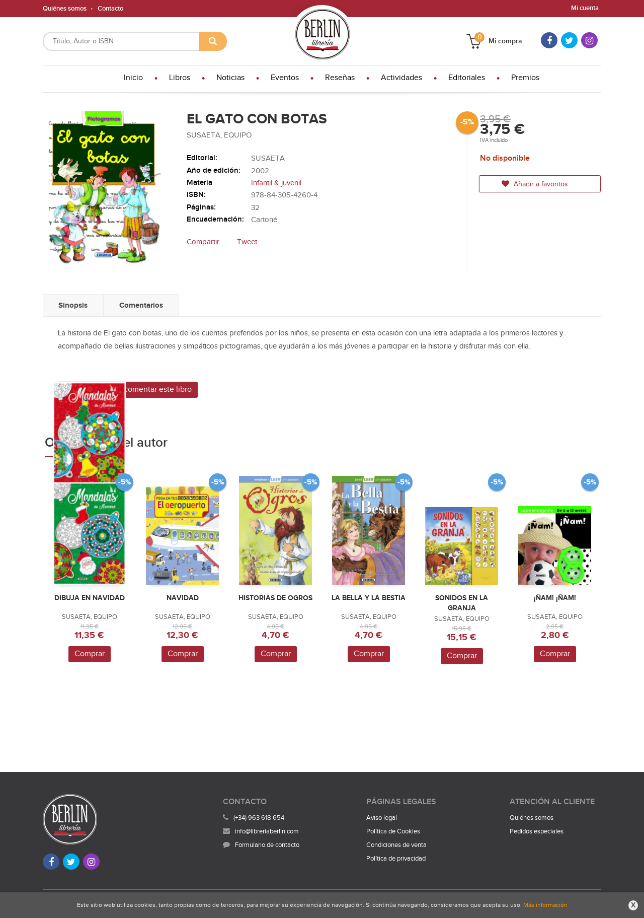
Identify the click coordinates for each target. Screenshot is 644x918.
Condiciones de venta (396, 845)
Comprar (89, 654)
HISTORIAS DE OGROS (275, 598)
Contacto (110, 9)
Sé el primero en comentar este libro (128, 389)
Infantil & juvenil (276, 183)
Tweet (247, 242)
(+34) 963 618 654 (258, 818)
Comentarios (141, 305)
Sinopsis (73, 305)
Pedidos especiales (537, 831)
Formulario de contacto (261, 845)
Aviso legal (381, 818)
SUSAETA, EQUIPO (219, 135)
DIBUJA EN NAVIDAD (89, 598)
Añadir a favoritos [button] (535, 184)
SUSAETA (268, 158)
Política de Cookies (393, 831)
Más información (545, 904)
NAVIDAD (183, 598)
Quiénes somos (65, 9)
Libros (179, 78)
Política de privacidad (396, 859)
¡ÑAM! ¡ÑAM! (555, 598)
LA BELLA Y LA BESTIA (369, 598)
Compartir (203, 242)
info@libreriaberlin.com (261, 831)
